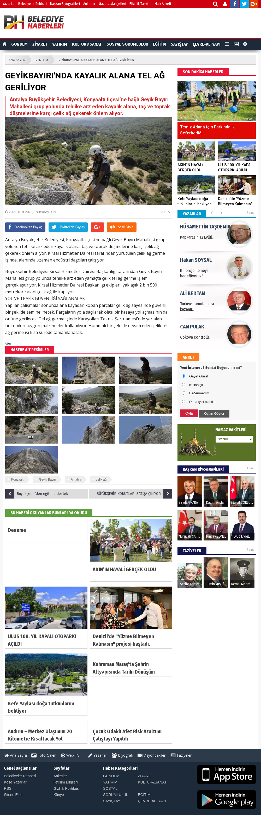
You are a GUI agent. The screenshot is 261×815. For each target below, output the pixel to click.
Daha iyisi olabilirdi (203, 402)
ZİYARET (40, 44)
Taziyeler (181, 755)
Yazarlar (9, 4)
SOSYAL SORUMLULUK (127, 44)
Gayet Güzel (198, 376)
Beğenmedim (199, 393)
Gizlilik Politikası (67, 788)
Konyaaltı (17, 479)
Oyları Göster (214, 413)
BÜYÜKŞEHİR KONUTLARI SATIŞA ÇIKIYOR (134, 494)
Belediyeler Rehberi (32, 4)
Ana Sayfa (15, 755)
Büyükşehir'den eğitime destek (36, 494)
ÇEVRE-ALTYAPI (207, 44)
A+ (163, 211)
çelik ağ (101, 479)
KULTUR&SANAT (87, 44)
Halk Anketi (163, 4)
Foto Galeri (43, 755)
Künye (59, 795)
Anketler (89, 4)
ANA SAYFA (17, 60)
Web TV (70, 755)
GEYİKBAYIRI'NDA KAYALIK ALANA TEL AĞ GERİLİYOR (95, 60)
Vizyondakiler (151, 755)
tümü (250, 212)
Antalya (76, 479)
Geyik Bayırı (47, 479)
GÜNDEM (19, 44)
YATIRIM (59, 44)
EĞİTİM (159, 44)
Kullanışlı (196, 385)
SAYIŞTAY (179, 44)
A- (169, 211)
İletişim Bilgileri (66, 782)
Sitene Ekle (13, 795)
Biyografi (122, 755)
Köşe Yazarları (16, 782)
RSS (7, 788)
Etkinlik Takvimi (140, 4)
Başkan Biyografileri (65, 4)
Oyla (189, 413)
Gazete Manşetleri (112, 4)
